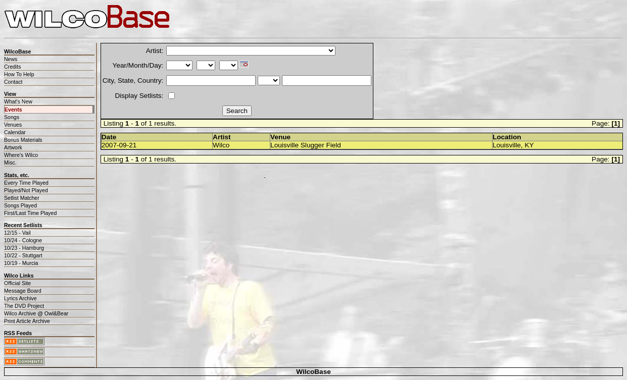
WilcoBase (313, 371)
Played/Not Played (26, 190)
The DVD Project (24, 306)
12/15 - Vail (17, 233)
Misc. (10, 162)
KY (529, 145)
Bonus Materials (23, 140)
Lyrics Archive (20, 298)
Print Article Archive (27, 321)
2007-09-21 (119, 145)
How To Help (19, 74)
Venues (13, 125)
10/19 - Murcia (21, 263)
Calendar (15, 132)
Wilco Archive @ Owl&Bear (36, 313)
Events (13, 109)
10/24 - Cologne (23, 240)
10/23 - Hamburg (24, 248)
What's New (18, 101)
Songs (11, 117)
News (10, 59)
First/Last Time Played (30, 213)
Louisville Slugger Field (305, 145)
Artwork (13, 147)
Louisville (507, 145)
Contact (13, 82)
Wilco (221, 145)
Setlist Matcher (21, 198)
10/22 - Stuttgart (23, 255)
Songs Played (20, 205)
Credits (12, 67)
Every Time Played (26, 183)
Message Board (22, 291)
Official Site (17, 283)
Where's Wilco (21, 155)
